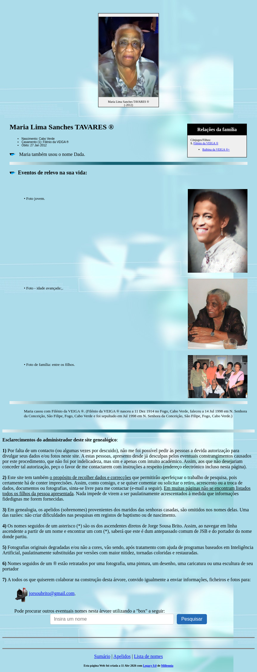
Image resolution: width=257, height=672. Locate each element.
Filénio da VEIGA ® (205, 143)
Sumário (102, 656)
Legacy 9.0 (150, 665)
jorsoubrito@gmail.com (44, 593)
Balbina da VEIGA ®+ (216, 149)
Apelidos (122, 656)
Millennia (167, 665)
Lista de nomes (148, 656)
